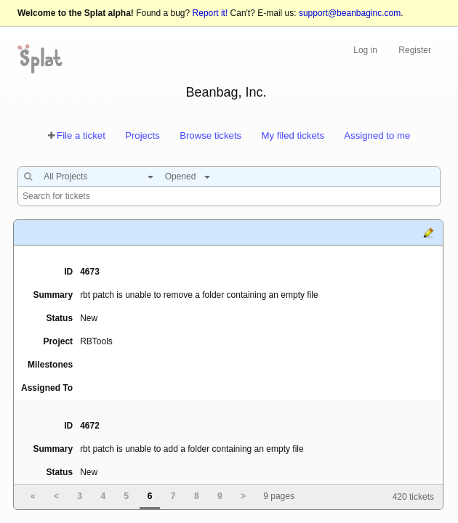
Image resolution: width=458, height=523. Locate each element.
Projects (142, 135)
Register (414, 50)
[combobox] (95, 176)
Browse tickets (210, 135)
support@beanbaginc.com (350, 13)
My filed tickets (293, 135)
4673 (90, 271)
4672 (90, 425)
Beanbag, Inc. (225, 92)
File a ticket (81, 135)
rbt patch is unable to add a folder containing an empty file (192, 449)
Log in (365, 50)
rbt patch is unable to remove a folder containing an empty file (199, 295)
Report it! (210, 13)
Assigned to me (377, 135)
